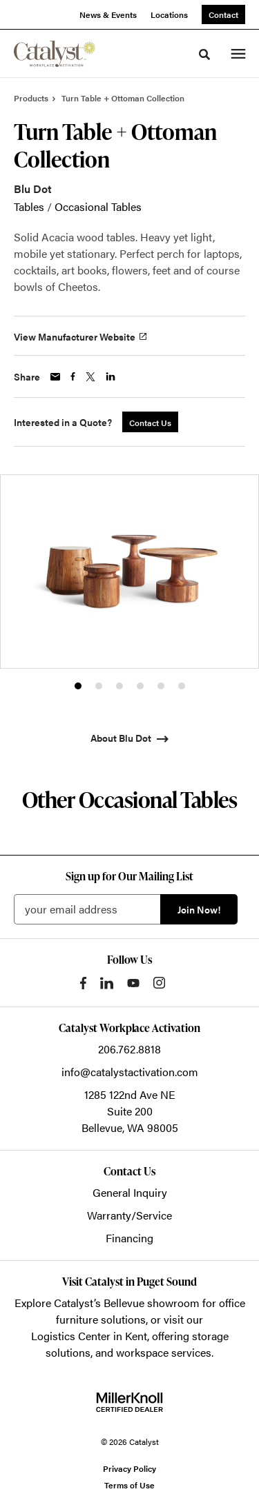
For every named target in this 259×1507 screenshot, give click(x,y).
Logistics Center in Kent (89, 1336)
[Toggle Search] (204, 54)
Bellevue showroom (152, 1303)
